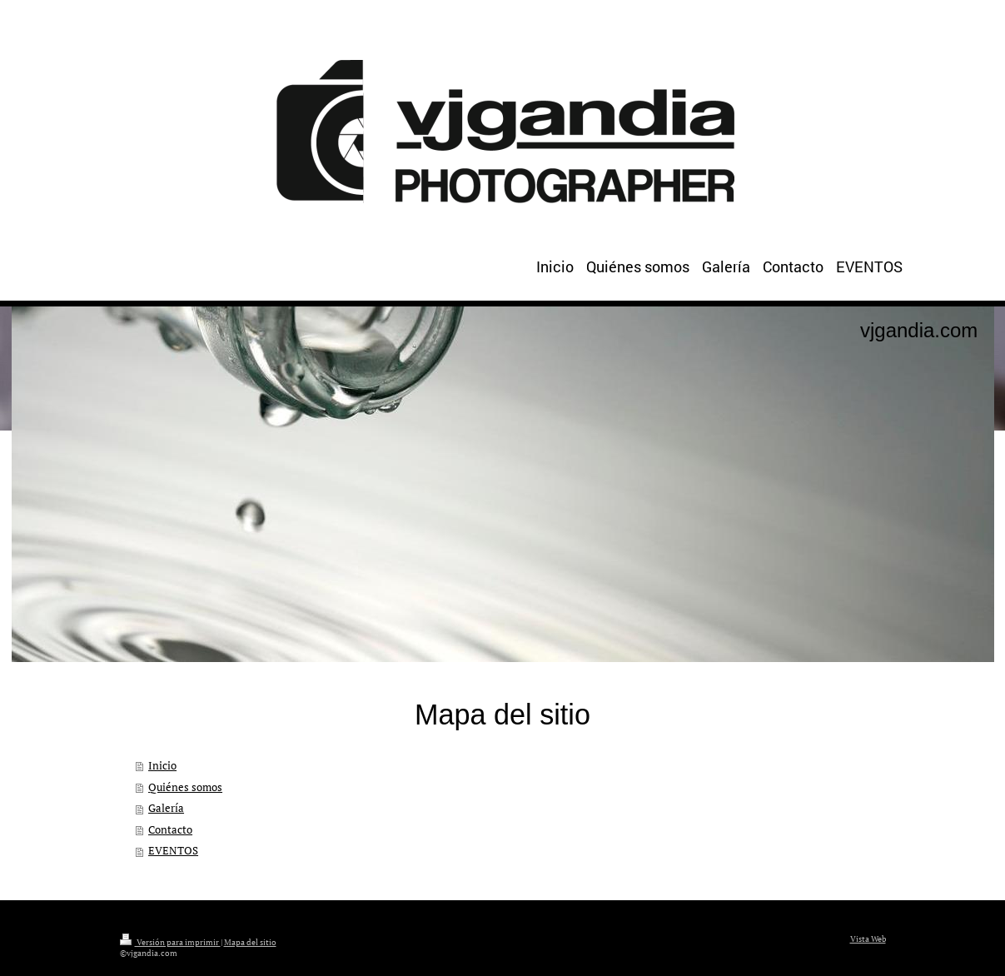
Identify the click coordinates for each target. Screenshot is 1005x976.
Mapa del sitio (250, 942)
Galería (166, 808)
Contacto (170, 830)
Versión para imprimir (170, 942)
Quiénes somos (185, 787)
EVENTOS (173, 851)
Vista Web (868, 939)
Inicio (162, 766)
